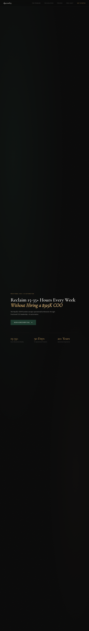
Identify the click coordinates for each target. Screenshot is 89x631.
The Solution (48, 3)
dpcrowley (7, 3)
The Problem (36, 3)
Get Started (81, 3)
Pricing (59, 3)
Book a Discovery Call (23, 322)
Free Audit (69, 3)
